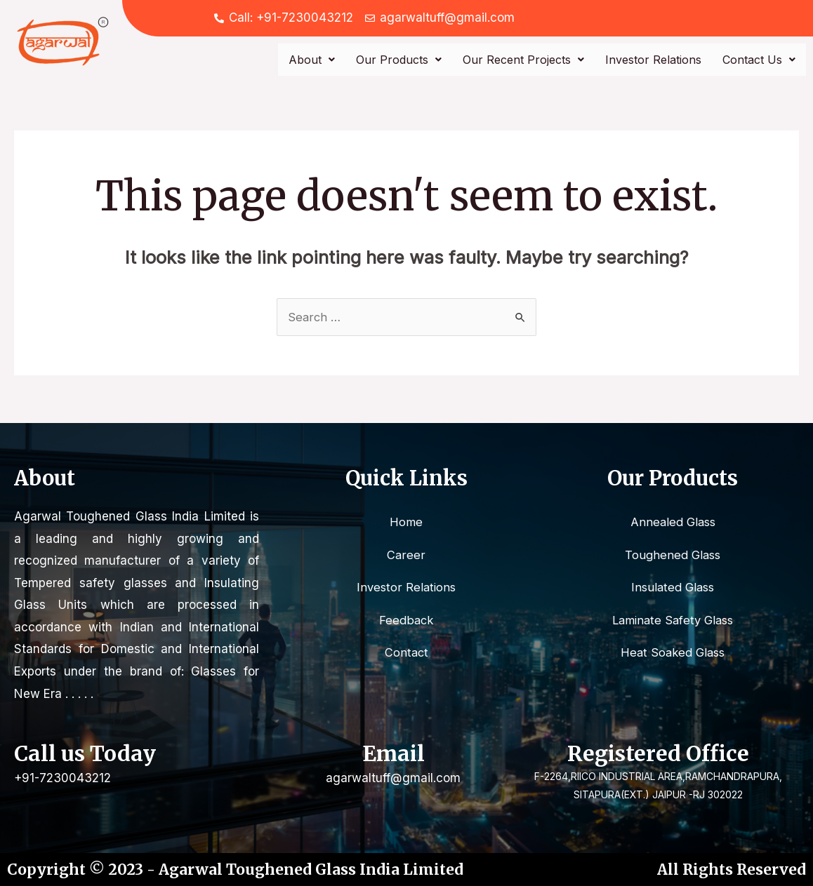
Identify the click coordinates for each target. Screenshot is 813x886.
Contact (406, 654)
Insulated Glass (673, 588)
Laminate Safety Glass (672, 621)
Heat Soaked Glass (673, 654)
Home (406, 522)
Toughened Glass (672, 555)
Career (406, 555)
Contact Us (758, 60)
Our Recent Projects (523, 60)
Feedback (406, 621)
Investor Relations (653, 60)
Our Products (399, 60)
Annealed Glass (672, 522)
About (312, 60)
